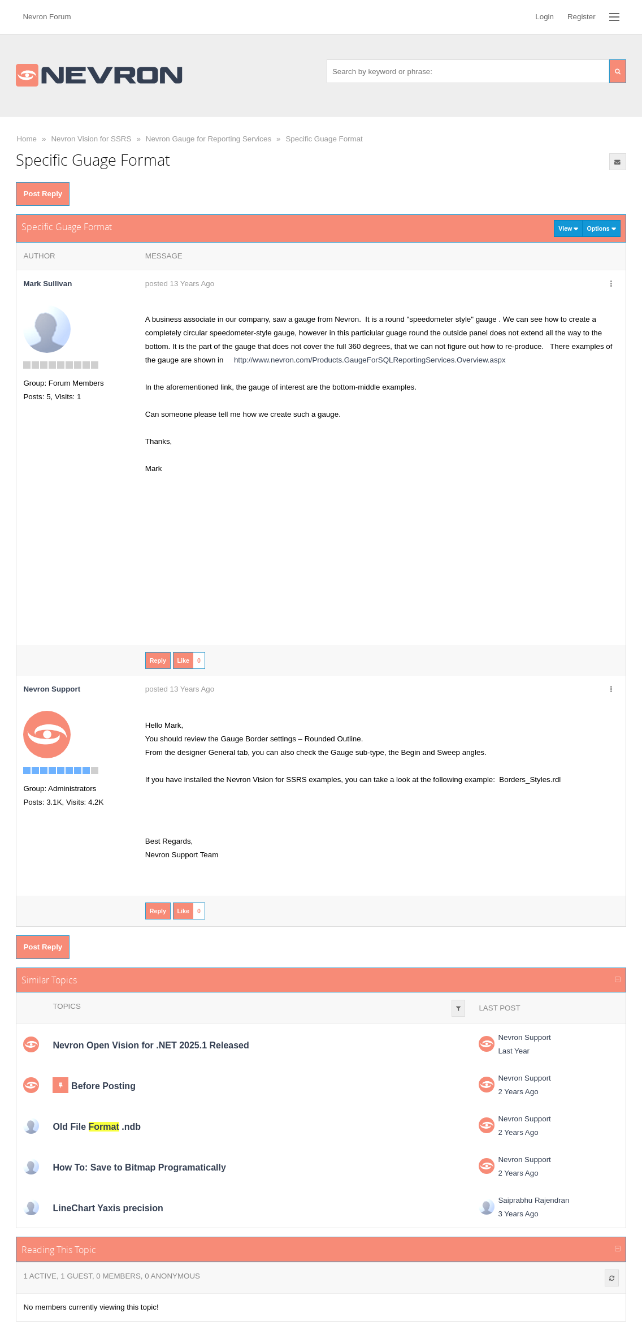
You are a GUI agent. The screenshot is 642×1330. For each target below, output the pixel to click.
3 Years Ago (518, 1214)
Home (26, 139)
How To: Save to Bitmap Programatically (139, 1167)
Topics (66, 1006)
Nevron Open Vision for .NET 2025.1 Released (151, 1045)
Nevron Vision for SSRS (91, 139)
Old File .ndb (97, 1127)
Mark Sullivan (47, 283)
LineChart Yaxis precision (108, 1208)
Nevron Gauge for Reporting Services (208, 139)
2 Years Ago (518, 1091)
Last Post (499, 1008)
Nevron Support (524, 1037)
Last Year (514, 1051)
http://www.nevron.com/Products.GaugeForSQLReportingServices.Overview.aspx (365, 360)
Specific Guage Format (323, 139)
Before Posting (103, 1086)
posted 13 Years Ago (179, 283)
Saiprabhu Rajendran (533, 1200)
